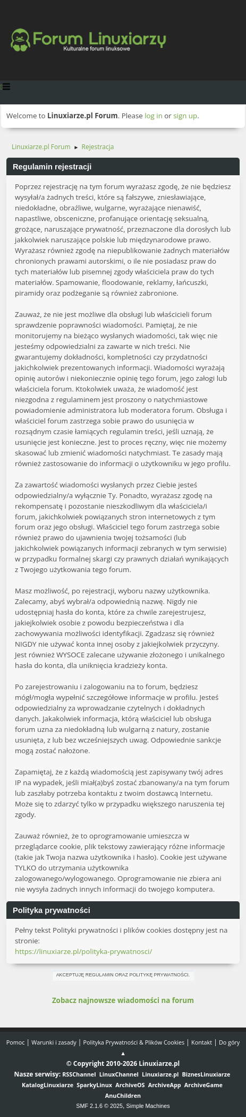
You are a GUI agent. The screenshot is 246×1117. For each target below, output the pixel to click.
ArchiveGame (203, 1085)
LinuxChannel (119, 1074)
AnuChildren (123, 1095)
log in (154, 115)
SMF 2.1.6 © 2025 (99, 1106)
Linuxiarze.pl (160, 1074)
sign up (185, 115)
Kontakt (201, 1042)
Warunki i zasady (53, 1042)
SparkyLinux (94, 1085)
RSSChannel (79, 1074)
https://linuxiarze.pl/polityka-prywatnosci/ (83, 951)
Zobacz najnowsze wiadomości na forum (123, 1000)
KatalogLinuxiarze (47, 1085)
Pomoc (15, 1042)
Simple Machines (148, 1106)
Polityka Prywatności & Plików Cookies (134, 1042)
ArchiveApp (164, 1085)
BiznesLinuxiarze (206, 1074)
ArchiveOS (130, 1085)
